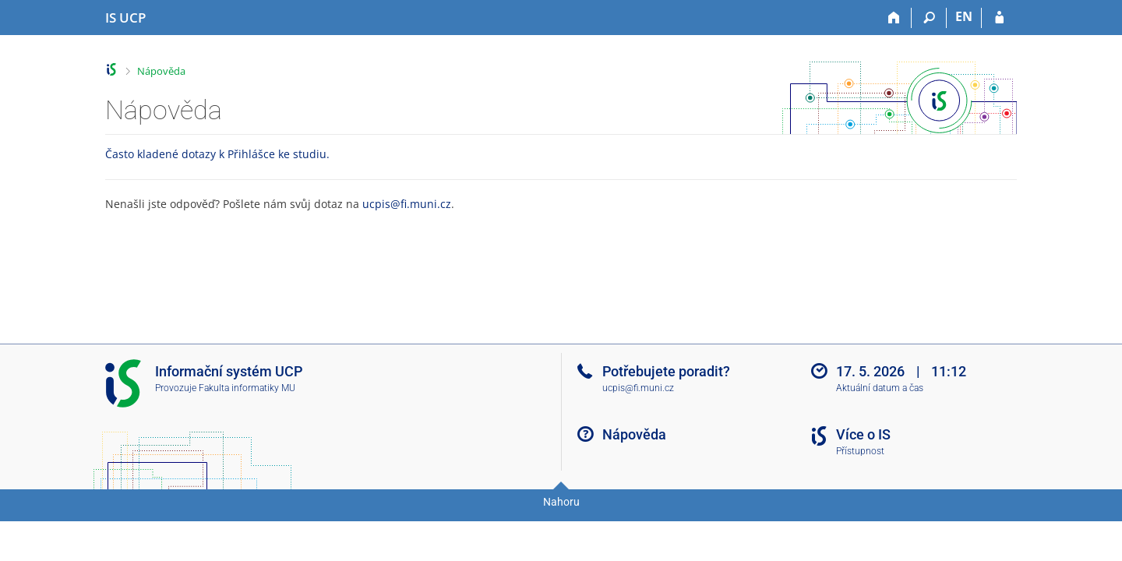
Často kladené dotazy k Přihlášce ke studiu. (217, 153)
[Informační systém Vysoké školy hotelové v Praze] (125, 18)
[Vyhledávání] (929, 18)
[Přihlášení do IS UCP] (999, 18)
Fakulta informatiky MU (247, 388)
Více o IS (863, 434)
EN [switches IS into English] (963, 16)
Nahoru (561, 502)
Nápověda (161, 71)
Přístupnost (860, 451)
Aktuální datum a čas (879, 388)
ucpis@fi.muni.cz (406, 203)
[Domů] (894, 18)
